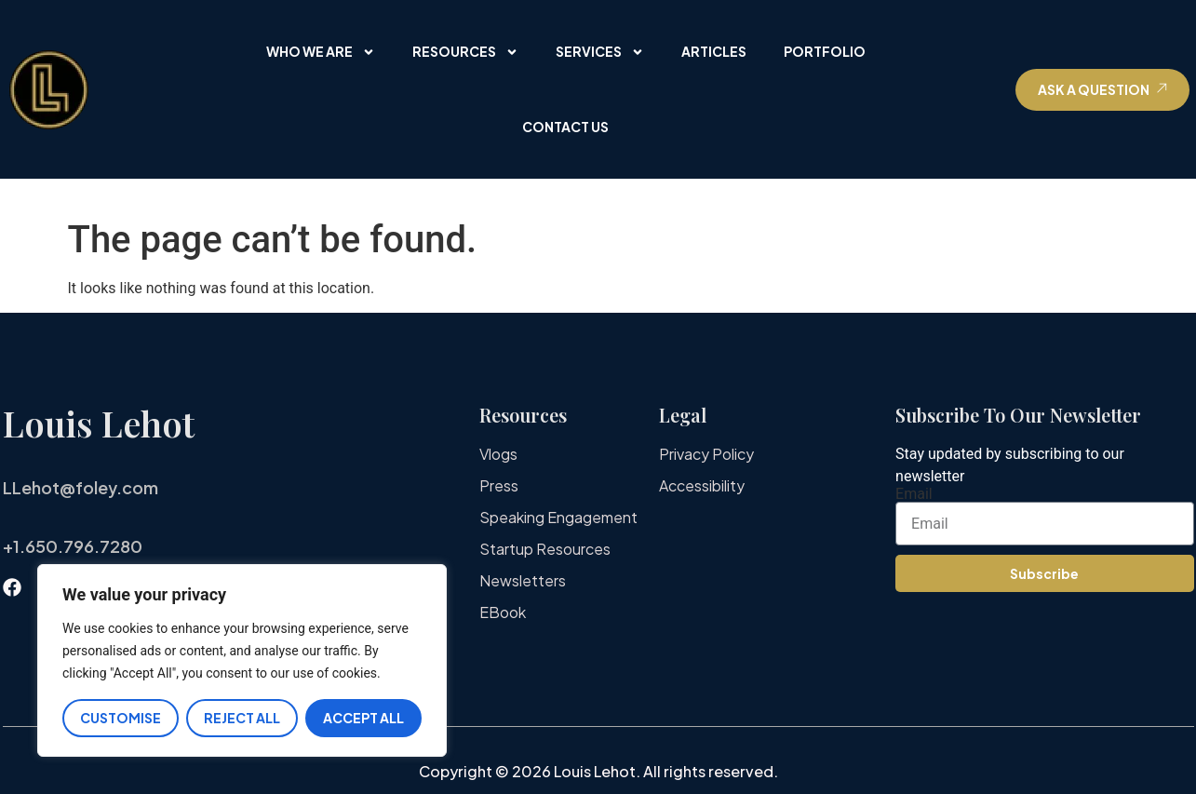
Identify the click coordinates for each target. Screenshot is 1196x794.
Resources (465, 52)
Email (914, 494)
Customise (120, 717)
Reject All (242, 717)
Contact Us (565, 126)
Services (600, 52)
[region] (242, 660)
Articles (713, 51)
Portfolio (825, 51)
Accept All (363, 717)
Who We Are (320, 52)
